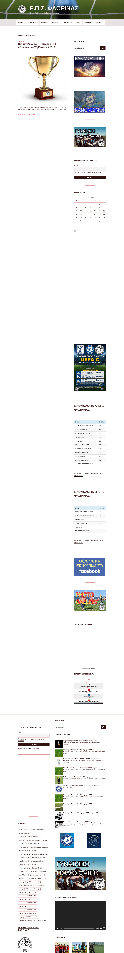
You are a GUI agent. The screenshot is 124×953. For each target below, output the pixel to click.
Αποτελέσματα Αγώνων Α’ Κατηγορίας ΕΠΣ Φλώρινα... (80, 708)
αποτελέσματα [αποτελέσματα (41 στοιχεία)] (37, 801)
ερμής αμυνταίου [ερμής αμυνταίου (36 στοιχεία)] (39, 815)
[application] (80, 856)
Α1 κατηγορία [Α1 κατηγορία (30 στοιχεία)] (24, 773)
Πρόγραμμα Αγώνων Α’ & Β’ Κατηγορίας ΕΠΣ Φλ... (79, 690)
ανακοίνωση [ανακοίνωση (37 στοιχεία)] (24, 801)
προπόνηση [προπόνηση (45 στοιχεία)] (36, 829)
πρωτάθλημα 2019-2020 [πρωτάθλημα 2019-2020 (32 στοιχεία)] (27, 839)
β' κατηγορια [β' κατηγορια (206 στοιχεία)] (24, 808)
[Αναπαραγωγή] (57, 869)
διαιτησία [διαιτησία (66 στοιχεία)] (33, 811)
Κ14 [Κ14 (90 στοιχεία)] (29, 784)
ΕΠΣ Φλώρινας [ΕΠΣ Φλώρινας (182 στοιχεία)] (33, 780)
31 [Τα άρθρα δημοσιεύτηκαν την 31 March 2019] (104, 217)
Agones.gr (96, 643)
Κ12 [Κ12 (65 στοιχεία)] (21, 784)
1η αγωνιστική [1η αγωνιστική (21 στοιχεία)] (24, 770)
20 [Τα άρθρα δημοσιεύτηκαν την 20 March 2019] (86, 214)
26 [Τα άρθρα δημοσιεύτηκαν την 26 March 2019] (81, 217)
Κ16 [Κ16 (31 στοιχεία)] (36, 784)
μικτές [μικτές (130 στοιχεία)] (37, 822)
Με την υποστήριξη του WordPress (80, 948)
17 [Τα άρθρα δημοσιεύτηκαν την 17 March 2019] (104, 211)
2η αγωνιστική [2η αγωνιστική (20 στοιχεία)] (38, 770)
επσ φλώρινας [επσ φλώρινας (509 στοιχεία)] (25, 815)
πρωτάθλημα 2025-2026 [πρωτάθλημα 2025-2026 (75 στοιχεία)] (27, 850)
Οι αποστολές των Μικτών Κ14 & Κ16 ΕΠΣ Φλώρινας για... (81, 699)
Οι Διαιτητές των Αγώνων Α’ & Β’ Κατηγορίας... (78, 717)
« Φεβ (80, 221)
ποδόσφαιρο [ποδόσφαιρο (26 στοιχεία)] (40, 825)
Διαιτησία (68, 22)
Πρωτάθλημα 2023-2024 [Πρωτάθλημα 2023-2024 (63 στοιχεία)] (27, 791)
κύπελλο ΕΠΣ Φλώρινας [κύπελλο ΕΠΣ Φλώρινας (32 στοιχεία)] (37, 818)
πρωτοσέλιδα (86, 608)
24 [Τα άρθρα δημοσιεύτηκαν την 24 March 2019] (104, 214)
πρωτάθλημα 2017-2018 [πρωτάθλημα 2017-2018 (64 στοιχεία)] (27, 832)
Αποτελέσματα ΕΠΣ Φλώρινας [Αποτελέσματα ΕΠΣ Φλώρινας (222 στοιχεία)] (29, 777)
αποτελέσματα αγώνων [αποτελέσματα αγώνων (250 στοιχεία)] (27, 805)
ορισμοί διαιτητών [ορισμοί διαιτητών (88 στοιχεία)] (25, 825)
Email (76, 166)
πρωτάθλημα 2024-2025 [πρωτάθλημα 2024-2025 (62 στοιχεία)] (27, 846)
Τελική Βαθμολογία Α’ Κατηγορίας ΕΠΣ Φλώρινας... (79, 762)
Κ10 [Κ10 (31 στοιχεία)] (44, 780)
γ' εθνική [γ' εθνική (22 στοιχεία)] (23, 811)
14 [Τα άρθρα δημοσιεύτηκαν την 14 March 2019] (90, 211)
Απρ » (99, 221)
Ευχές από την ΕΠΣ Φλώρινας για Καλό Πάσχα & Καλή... (81, 681)
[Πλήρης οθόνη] (104, 869)
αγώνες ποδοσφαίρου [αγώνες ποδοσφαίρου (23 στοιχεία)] (40, 794)
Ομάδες (45, 22)
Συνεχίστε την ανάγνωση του (28, 114)
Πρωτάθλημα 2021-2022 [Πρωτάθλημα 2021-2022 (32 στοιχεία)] (39, 787)
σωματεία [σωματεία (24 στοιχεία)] (41, 860)
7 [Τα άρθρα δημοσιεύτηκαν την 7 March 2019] (90, 207)
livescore (101, 643)
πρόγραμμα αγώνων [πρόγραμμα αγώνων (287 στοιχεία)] (27, 860)
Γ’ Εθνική (88, 22)
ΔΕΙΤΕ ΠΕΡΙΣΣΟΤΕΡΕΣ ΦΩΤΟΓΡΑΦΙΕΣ (78, 935)
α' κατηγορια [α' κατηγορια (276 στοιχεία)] (24, 794)
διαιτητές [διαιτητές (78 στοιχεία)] (44, 811)
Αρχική (20, 22)
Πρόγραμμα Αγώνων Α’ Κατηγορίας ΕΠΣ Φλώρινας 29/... (81, 753)
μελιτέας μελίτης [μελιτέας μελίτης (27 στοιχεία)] (25, 822)
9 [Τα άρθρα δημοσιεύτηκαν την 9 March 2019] (99, 207)
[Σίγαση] (101, 869)
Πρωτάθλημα (32, 22)
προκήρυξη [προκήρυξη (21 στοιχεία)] (23, 829)
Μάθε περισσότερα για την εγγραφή (28, 689)
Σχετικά (99, 22)
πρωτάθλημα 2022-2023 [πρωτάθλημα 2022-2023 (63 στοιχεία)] (27, 843)
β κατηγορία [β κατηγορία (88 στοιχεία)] (37, 808)
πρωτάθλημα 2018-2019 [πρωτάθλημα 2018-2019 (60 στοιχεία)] (27, 836)
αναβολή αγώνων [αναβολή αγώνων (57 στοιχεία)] (38, 798)
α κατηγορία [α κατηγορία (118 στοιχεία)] (24, 798)
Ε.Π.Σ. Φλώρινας (53, 8)
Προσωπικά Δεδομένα (61, 948)
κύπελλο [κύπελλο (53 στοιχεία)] (23, 818)
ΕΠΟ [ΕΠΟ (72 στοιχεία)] (21, 780)
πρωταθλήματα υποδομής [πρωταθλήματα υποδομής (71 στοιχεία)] (28, 853)
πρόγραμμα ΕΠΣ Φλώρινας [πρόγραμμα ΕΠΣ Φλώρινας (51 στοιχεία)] (28, 857)
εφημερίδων (93, 608)
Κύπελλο (56, 22)
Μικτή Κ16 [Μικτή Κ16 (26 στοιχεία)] (23, 787)
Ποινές (78, 22)
